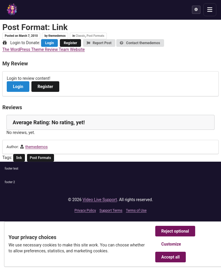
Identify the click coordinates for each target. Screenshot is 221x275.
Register (70, 43)
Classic (80, 35)
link (19, 158)
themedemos (36, 147)
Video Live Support (99, 199)
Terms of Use (136, 210)
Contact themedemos (139, 43)
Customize (171, 244)
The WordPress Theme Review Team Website (43, 49)
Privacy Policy (85, 210)
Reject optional (175, 231)
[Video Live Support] (12, 9)
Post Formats (95, 35)
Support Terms (110, 210)
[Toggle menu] (209, 9)
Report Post (99, 43)
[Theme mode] (196, 10)
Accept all (170, 257)
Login (49, 43)
